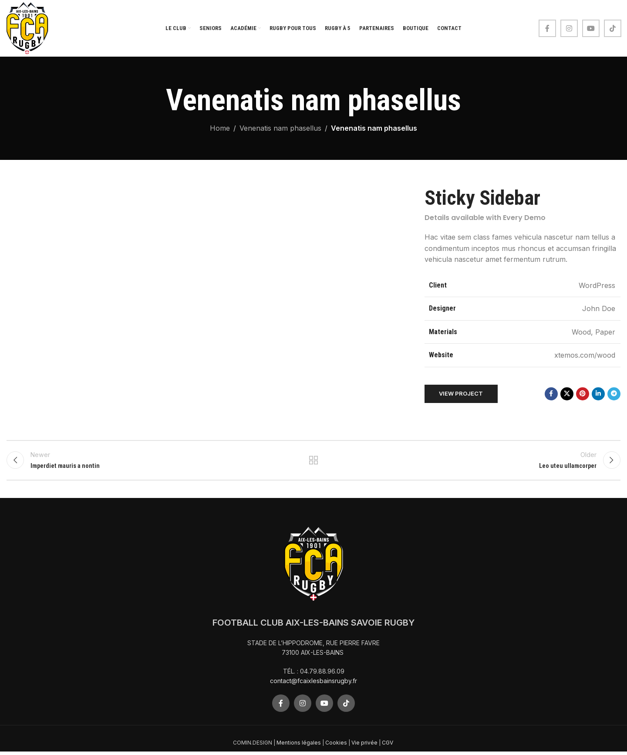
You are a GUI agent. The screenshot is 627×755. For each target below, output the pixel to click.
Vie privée (364, 746)
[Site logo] (27, 27)
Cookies (336, 746)
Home (220, 128)
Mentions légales (298, 746)
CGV (388, 746)
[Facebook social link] (547, 28)
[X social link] (566, 393)
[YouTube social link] (591, 28)
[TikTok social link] (612, 28)
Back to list (313, 462)
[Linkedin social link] (598, 393)
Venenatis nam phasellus (280, 128)
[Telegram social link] (613, 393)
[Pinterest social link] (582, 393)
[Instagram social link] (569, 28)
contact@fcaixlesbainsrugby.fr (313, 684)
